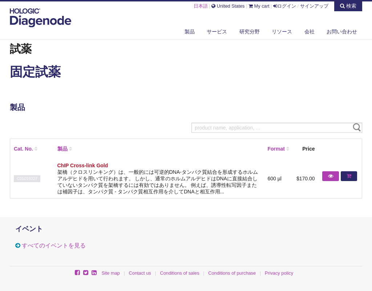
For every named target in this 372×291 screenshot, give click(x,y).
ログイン (284, 6)
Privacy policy (279, 273)
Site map (110, 273)
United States (227, 6)
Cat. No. (23, 149)
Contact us (140, 273)
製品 (190, 31)
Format (275, 149)
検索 (348, 6)
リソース (282, 31)
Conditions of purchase (232, 273)
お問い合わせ (342, 31)
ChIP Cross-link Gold (82, 165)
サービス (217, 31)
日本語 (201, 6)
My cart (259, 6)
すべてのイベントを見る (54, 245)
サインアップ (314, 6)
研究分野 (249, 31)
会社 (309, 31)
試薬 (21, 48)
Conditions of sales (179, 273)
